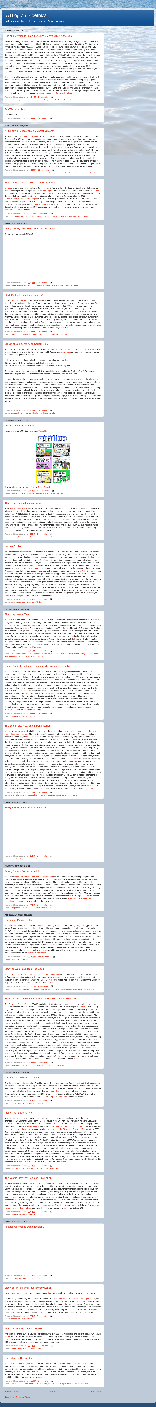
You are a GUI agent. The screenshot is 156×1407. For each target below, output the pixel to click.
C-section (14, 173)
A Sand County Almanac (24, 625)
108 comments (43, 491)
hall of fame (25, 216)
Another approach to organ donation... (24, 1227)
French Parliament (32, 1168)
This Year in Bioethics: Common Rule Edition (28, 1178)
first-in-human (41, 1384)
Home (53, 1391)
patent (54, 1065)
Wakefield (39, 602)
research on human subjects (76, 216)
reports (8, 1337)
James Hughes (28, 1129)
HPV (19, 959)
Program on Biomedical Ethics (57, 1091)
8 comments (42, 283)
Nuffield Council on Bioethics (21, 1363)
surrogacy (71, 537)
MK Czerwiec (58, 493)
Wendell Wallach (32, 1126)
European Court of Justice (19, 1004)
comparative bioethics (44, 173)
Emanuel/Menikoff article (51, 1205)
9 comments (42, 534)
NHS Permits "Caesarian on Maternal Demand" (29, 131)
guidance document (30, 136)
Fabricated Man (64, 1299)
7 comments (43, 986)
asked (49, 1293)
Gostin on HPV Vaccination (19, 920)
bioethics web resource (42, 989)
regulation (90, 989)
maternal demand (70, 173)
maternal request (84, 173)
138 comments (44, 957)
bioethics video (17, 285)
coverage (37, 896)
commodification (30, 537)
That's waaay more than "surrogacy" (23, 503)
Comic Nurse (44, 431)
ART (12, 989)
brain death (15, 216)
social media (50, 413)
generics (49, 285)
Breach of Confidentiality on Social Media (26, 344)
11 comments (43, 170)
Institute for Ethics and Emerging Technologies (72, 1129)
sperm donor (72, 795)
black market (16, 334)
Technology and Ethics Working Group (68, 1126)
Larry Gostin (81, 926)
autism (13, 602)
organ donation (44, 334)
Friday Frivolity (39, 285)
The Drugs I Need (71, 285)
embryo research (58, 989)
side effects (58, 285)
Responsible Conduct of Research (57, 100)
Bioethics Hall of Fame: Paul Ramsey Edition (28, 1287)
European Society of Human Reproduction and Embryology (34, 974)
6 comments (43, 213)
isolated (69, 759)
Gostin (13, 959)
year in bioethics (28, 1214)
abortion (14, 537)
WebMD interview (89, 571)
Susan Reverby (24, 691)
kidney (34, 334)
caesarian (23, 173)
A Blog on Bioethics (26, 15)
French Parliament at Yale (18, 1112)
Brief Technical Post (15, 109)
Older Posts (95, 1391)
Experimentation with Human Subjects (21, 199)
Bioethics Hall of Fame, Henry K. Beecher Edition (30, 182)
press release (65, 352)
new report (50, 1363)
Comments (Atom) (22, 1397)
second (11, 188)
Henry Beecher (37, 216)
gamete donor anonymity (76, 989)
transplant (64, 334)
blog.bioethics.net (19, 1293)
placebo (61, 216)
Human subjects (28, 716)
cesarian (31, 173)
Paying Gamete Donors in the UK (22, 871)
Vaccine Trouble (13, 546)
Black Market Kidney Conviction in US (24, 295)
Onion (25, 1278)
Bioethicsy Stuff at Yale (17, 614)
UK (50, 908)
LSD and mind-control (38, 204)
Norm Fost (62, 1097)
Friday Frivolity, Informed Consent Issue (25, 807)
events (50, 654)
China (20, 537)
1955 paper (47, 191)
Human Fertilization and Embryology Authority (33, 877)
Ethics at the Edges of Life (83, 1299)
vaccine (24, 959)
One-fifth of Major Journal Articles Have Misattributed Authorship (38, 36)
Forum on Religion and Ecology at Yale (76, 654)
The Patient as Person (14, 1301)
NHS (42, 413)
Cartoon (14, 493)
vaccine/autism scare (37, 953)
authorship (15, 100)
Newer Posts (12, 1391)
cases (76, 759)
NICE (94, 173)
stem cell (60, 1065)
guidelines (58, 173)
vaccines (30, 602)
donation (32, 1384)
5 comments (43, 97)
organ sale (55, 334)
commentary (47, 926)
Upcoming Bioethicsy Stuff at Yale (22, 1077)
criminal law (26, 334)
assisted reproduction (28, 795)
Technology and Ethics (27, 656)
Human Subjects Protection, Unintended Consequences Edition (38, 666)
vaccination (21, 602)
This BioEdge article (18, 508)
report (23, 349)
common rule (16, 716)
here (28, 487)
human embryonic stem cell (39, 1065)
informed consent (50, 216)
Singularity (13, 656)
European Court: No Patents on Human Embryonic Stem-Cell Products (42, 998)
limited (90, 788)
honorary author (37, 100)
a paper (38, 568)
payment (44, 908)
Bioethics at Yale (40, 654)
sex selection (61, 537)
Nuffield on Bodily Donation (19, 1358)
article (23, 41)
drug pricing (28, 285)
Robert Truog (47, 1097)
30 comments (42, 1346)
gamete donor (61, 795)
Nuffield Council (36, 1348)
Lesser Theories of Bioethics (19, 425)
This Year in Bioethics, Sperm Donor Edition (27, 725)
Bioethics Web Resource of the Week (24, 969)
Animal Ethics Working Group (17, 1086)
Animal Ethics (27, 654)
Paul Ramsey (26, 1319)
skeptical (53, 142)
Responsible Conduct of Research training (54, 93)
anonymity (15, 795)
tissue (76, 1384)
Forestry (57, 654)
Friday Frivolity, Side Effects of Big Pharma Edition (31, 228)
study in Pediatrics (23, 552)
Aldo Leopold (16, 654)
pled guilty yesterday (19, 300)
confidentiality (34, 413)
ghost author (25, 100)
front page (9, 642)
